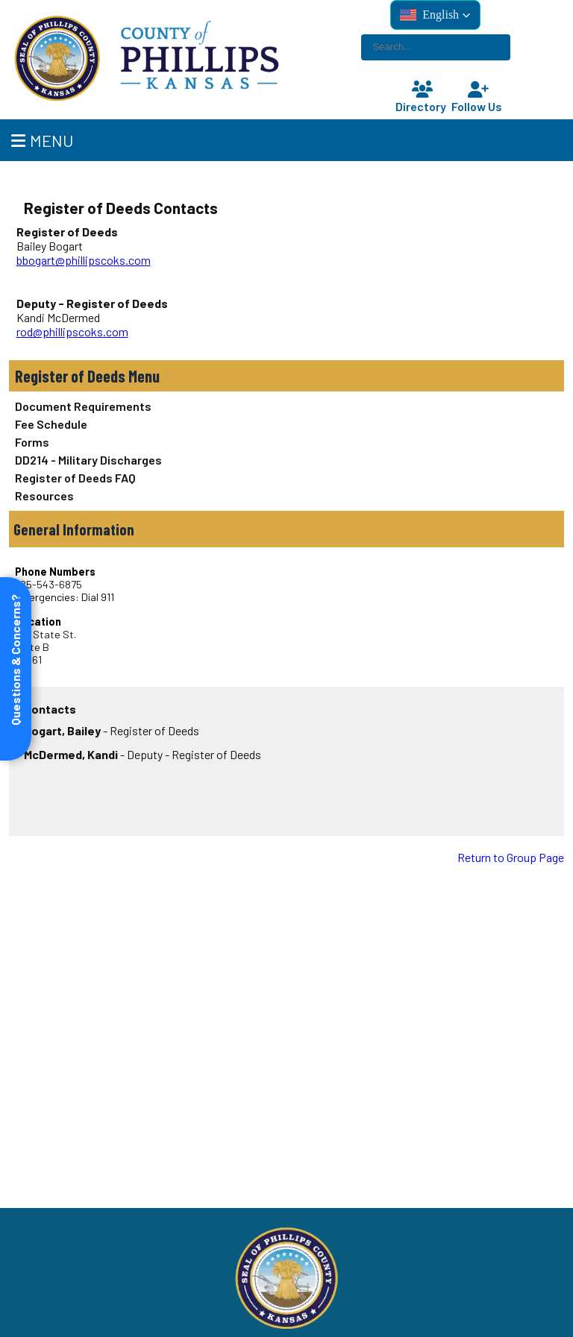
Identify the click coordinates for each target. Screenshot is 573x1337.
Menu (42, 140)
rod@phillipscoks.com (72, 331)
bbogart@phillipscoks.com (83, 260)
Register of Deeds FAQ (75, 478)
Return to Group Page (510, 857)
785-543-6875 (48, 584)
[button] (435, 15)
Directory (422, 97)
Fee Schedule (51, 424)
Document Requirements (83, 406)
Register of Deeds (70, 376)
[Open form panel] (15, 669)
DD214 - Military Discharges (88, 460)
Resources (44, 495)
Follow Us (478, 97)
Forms (32, 442)
